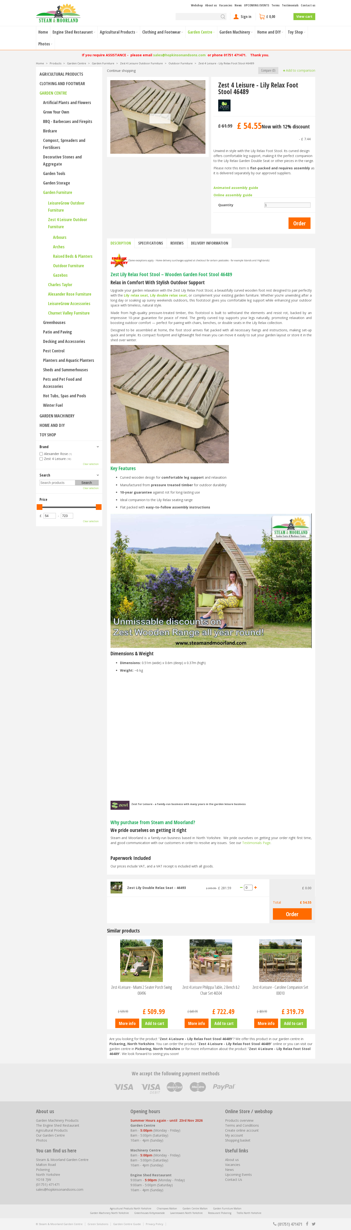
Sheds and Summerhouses (65, 369)
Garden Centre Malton (195, 1208)
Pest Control (53, 351)
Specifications (150, 243)
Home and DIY (52, 425)
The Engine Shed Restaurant (57, 1125)
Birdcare (50, 131)
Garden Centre (53, 93)
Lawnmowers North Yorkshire (186, 1213)
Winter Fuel (53, 405)
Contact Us (233, 1179)
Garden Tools (54, 173)
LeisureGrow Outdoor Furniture (66, 206)
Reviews (177, 243)
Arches (59, 247)
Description (121, 243)
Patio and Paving (57, 332)
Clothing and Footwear (62, 83)
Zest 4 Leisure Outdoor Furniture (67, 223)
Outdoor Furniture (68, 265)
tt (313, 1224)
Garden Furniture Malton (227, 1208)
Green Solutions (98, 1224)
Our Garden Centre (50, 1135)
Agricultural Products (61, 74)
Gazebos (60, 275)
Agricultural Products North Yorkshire (130, 1208)
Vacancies (232, 1164)
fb (307, 1224)
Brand (44, 446)
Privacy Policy (154, 1224)
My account (234, 1135)
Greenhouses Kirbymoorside (149, 1213)
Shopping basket (237, 1140)
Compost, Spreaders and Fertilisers (64, 143)
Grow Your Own (56, 112)
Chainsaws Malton (167, 1208)
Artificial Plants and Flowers (67, 102)
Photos (41, 1140)
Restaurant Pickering (219, 1213)
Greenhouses (54, 322)
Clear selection (91, 464)
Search (45, 475)
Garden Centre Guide (127, 1224)
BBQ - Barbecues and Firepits (67, 121)
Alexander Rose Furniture (69, 294)
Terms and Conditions (242, 1125)
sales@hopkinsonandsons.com (179, 55)
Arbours (60, 237)
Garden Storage (56, 183)
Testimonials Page (256, 842)
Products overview (239, 1120)
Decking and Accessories (64, 341)
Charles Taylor (60, 284)
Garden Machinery (57, 416)
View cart (304, 16)
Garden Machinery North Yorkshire (109, 1213)
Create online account (242, 1130)
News (229, 1169)
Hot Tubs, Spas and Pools (64, 395)
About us (232, 1159)
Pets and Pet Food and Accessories (62, 382)
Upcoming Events (238, 1174)
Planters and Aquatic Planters (68, 360)
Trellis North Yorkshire (249, 1213)
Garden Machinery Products (57, 1120)
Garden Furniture (57, 192)
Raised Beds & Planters (73, 256)
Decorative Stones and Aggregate (62, 160)
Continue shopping (121, 70)
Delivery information (209, 243)
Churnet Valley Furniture (69, 313)
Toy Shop (48, 435)
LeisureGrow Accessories (69, 303)
